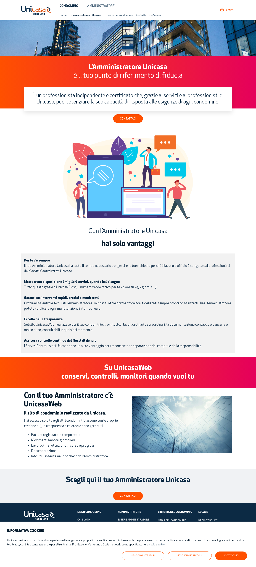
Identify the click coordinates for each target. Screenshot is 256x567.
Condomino (69, 6)
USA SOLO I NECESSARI (143, 556)
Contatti (141, 15)
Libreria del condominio (118, 15)
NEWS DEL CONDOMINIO (172, 520)
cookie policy (156, 544)
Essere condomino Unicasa (85, 15)
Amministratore (101, 6)
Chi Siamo (155, 15)
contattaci (128, 496)
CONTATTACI (128, 118)
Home (63, 15)
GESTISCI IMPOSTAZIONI (190, 556)
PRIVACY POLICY (208, 520)
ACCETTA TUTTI (231, 556)
